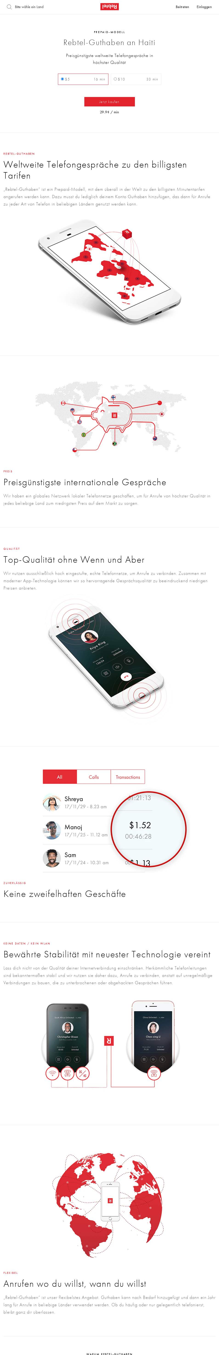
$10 (136, 79)
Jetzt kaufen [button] (109, 101)
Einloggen (204, 7)
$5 (83, 79)
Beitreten (182, 7)
